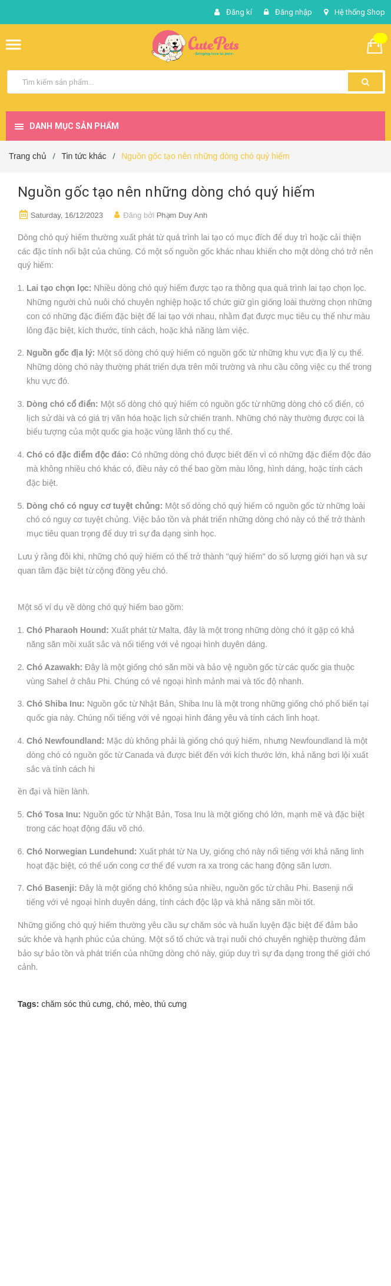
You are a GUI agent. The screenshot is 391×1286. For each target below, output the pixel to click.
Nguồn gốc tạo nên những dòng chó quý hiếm (166, 192)
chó (123, 1004)
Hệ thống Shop (359, 12)
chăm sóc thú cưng (76, 1004)
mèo (142, 1004)
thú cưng (170, 1004)
